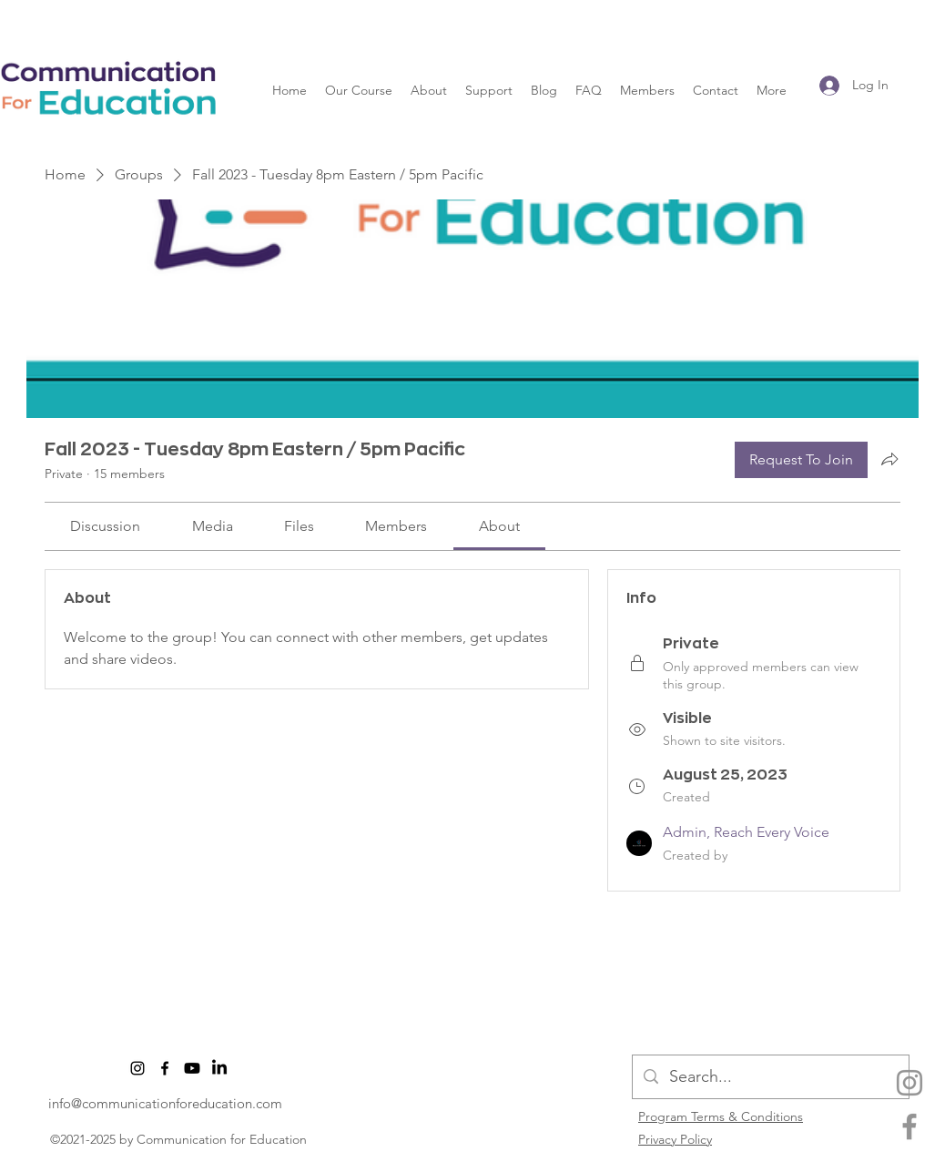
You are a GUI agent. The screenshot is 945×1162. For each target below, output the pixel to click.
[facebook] (909, 1126)
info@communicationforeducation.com (165, 1103)
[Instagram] (909, 1082)
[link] (105, 526)
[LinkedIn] (219, 1068)
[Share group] (889, 459)
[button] (358, 90)
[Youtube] (192, 1068)
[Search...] (769, 1077)
